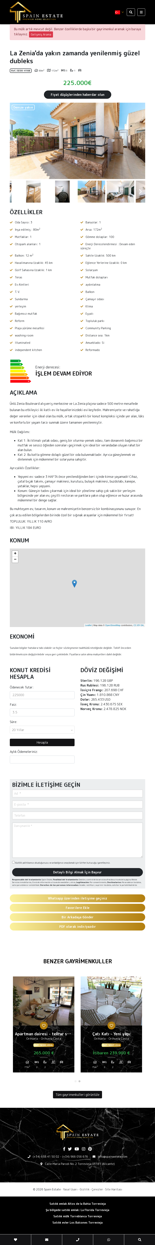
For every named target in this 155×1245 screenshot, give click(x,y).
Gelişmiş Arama (41, 34)
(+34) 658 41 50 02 (46, 1156)
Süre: (13, 722)
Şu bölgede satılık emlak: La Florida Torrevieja (77, 1210)
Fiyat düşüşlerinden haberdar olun (77, 94)
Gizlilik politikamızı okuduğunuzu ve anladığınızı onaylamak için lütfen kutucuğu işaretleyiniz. (61, 862)
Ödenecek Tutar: (22, 687)
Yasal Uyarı (70, 1189)
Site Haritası (113, 1189)
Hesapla (42, 742)
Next (140, 141)
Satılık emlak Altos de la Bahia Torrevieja (77, 1204)
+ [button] (15, 554)
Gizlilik (84, 1189)
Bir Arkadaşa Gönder (78, 917)
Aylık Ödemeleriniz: (24, 752)
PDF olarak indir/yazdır (77, 926)
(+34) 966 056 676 (75, 1156)
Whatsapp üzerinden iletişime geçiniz (77, 898)
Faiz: (13, 704)
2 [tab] (79, 1081)
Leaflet (88, 625)
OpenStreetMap (112, 625)
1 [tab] (76, 1081)
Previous (15, 141)
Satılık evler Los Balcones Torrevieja (77, 1222)
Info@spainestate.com (112, 1156)
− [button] (15, 560)
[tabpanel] (44, 1026)
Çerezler (97, 1189)
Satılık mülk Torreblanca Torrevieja (77, 1216)
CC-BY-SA (138, 625)
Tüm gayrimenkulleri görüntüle (77, 1094)
